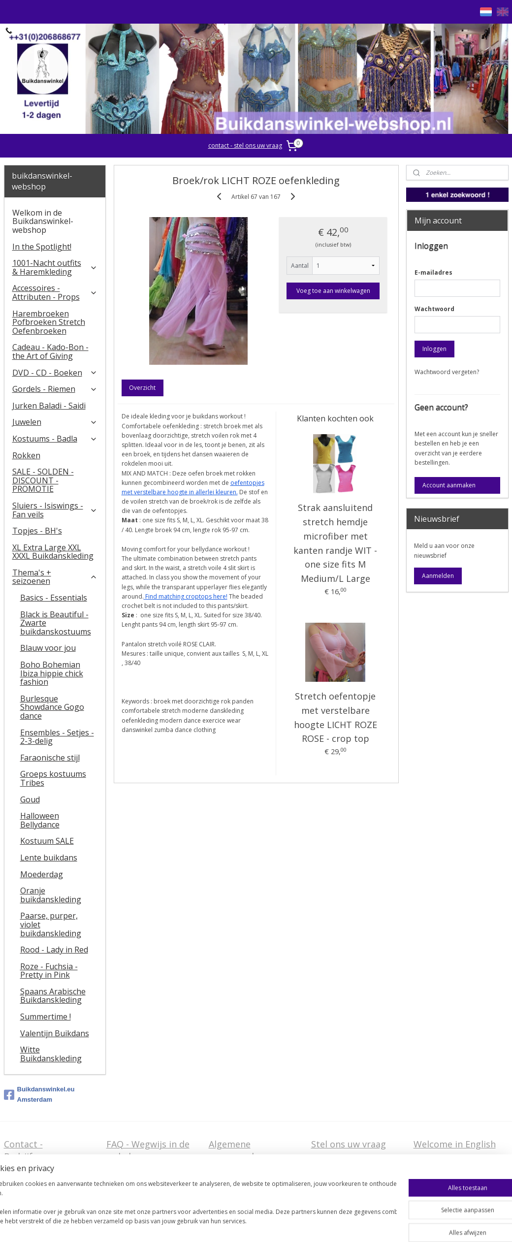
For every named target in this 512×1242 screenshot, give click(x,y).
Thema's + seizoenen (55, 577)
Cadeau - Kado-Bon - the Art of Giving (50, 351)
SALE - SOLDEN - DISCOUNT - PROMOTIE (43, 480)
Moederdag (41, 874)
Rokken (26, 455)
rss (254, 1224)
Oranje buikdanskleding (50, 895)
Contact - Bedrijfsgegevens (40, 1150)
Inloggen (434, 349)
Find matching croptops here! (186, 596)
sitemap (234, 1224)
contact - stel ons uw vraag (245, 145)
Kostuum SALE (47, 840)
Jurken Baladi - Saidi (49, 405)
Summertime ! (45, 1016)
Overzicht (142, 387)
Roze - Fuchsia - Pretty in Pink (49, 971)
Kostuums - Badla (55, 438)
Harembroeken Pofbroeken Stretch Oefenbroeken (48, 322)
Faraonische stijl (50, 757)
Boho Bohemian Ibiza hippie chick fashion (51, 673)
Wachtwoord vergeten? (447, 372)
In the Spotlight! (41, 246)
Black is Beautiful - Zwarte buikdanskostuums (55, 623)
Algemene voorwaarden (236, 1150)
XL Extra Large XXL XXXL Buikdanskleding (53, 552)
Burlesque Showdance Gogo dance (52, 707)
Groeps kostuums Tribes (53, 778)
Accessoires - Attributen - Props (55, 292)
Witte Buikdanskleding (51, 1054)
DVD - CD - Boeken (55, 372)
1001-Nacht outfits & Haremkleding (55, 267)
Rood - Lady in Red (54, 949)
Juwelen (55, 421)
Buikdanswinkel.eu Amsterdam (39, 1094)
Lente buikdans (48, 857)
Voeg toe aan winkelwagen (333, 291)
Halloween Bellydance (40, 820)
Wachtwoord (434, 309)
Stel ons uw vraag (348, 1144)
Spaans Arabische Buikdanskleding (53, 996)
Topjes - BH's (37, 530)
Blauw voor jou (48, 647)
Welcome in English (455, 1144)
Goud (30, 799)
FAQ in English (444, 1159)
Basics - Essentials (53, 597)
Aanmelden (438, 576)
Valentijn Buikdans (54, 1033)
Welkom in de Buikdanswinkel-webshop (42, 221)
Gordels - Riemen (55, 388)
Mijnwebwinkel (378, 1224)
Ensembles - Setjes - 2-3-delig (57, 737)
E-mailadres (433, 272)
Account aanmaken (449, 485)
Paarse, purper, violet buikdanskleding (50, 924)
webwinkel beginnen (292, 1224)
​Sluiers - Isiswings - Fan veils (55, 510)
